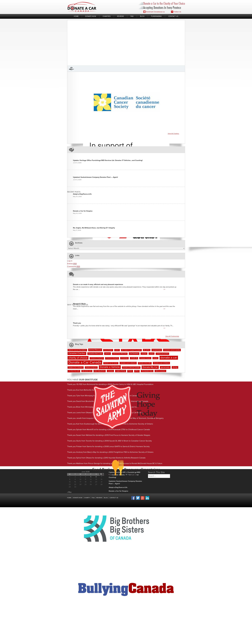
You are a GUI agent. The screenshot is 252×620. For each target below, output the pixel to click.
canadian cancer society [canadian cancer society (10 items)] (172, 350)
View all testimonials (172, 336)
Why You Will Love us (77, 305)
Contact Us (173, 16)
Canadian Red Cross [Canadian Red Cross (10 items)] (95, 353)
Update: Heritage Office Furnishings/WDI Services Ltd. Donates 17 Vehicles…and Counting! (108, 160)
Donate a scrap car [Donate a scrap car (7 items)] (91, 367)
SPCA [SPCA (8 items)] (137, 371)
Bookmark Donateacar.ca (154, 12)
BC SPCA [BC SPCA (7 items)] (146, 350)
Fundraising (156, 16)
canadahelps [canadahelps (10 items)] (156, 350)
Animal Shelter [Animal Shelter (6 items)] (108, 350)
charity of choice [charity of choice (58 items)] (78, 357)
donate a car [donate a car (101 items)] (168, 357)
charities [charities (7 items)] (144, 353)
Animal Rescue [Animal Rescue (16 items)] (95, 350)
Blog (142, 16)
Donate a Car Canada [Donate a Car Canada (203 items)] (85, 362)
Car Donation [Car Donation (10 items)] (134, 353)
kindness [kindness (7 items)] (110, 371)
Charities (106, 16)
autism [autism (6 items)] (117, 350)
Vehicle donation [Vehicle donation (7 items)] (160, 371)
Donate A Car (82, 7)
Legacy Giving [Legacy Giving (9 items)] (120, 371)
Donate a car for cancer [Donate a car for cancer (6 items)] (110, 363)
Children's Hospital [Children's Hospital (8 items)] (112, 358)
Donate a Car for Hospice (82, 211)
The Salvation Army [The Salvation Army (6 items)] (147, 371)
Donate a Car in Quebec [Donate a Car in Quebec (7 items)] (76, 367)
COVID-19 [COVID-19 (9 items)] (134, 358)
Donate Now (90, 16)
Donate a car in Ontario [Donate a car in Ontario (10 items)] (161, 363)
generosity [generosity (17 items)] (165, 367)
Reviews (120, 16)
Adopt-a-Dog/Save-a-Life (82, 194)
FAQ (131, 16)
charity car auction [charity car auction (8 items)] (162, 353)
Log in (69, 261)
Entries (72, 264)
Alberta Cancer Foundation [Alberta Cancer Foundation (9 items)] (77, 350)
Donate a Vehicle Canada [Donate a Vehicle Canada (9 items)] (131, 367)
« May (69, 492)
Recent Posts (73, 192)
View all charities (173, 133)
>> (164, 289)
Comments (73, 267)
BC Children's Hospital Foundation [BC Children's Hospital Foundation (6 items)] (131, 350)
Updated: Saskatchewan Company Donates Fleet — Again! (95, 177)
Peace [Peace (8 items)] (130, 371)
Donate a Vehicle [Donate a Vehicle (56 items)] (110, 367)
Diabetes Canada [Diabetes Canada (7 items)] (145, 358)
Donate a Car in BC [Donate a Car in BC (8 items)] (145, 363)
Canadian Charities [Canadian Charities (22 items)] (77, 353)
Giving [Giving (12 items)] (175, 367)
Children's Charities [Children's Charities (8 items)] (97, 358)
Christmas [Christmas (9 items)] (124, 358)
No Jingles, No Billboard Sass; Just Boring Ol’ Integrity (94, 228)
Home (76, 16)
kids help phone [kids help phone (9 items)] (99, 371)
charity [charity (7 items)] (152, 353)
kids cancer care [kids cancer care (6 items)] (86, 371)
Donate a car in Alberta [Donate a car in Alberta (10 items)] (128, 363)
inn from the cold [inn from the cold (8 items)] (74, 371)
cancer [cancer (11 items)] (107, 353)
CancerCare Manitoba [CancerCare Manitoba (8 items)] (120, 353)
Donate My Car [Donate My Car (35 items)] (150, 367)
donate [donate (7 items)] (155, 358)
